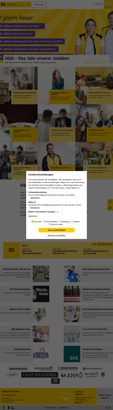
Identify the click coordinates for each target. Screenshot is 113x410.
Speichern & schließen (56, 235)
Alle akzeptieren (56, 230)
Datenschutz (32, 216)
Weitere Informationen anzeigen (41, 212)
